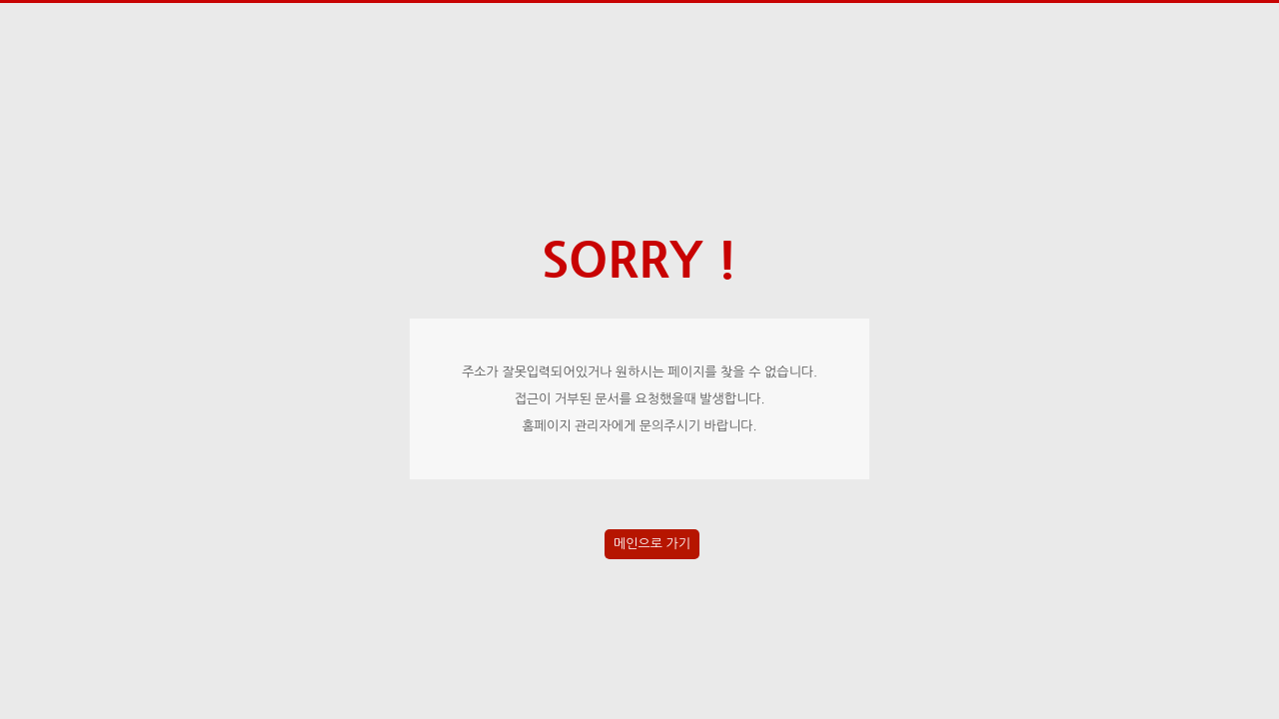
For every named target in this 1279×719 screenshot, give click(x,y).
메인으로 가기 (652, 543)
